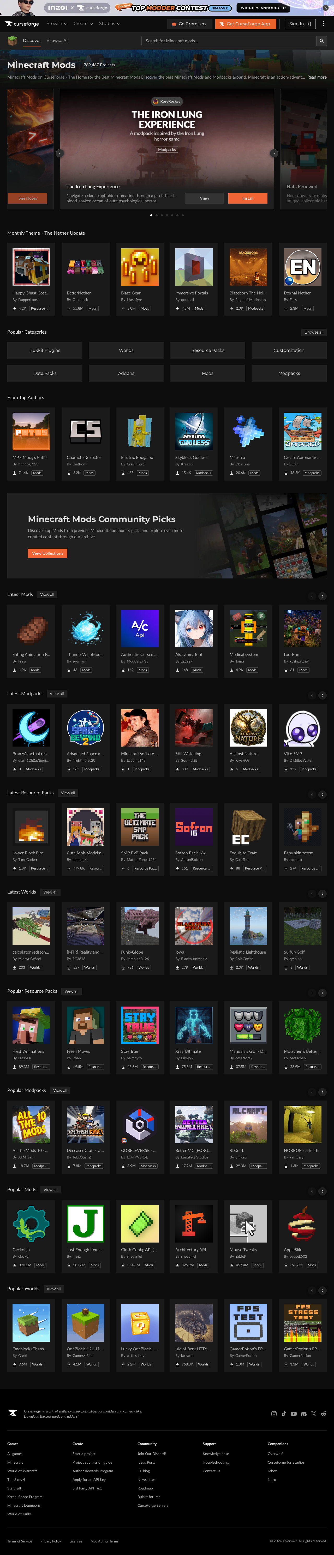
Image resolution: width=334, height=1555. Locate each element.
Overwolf (275, 1454)
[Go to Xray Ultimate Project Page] (194, 1037)
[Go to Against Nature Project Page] (248, 740)
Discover (32, 40)
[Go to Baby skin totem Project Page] (303, 839)
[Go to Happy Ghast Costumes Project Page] (31, 279)
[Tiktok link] (284, 1414)
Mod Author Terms (104, 1541)
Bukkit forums (149, 1497)
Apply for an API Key (89, 1480)
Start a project (84, 1454)
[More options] (323, 24)
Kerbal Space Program (25, 1497)
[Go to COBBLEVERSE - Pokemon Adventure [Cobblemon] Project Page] (140, 1137)
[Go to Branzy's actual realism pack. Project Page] (31, 740)
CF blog (144, 1471)
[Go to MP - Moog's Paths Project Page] (31, 444)
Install (247, 198)
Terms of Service (19, 1541)
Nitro (272, 1480)
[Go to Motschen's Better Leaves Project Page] (303, 1037)
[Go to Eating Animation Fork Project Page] (31, 641)
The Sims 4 (16, 1480)
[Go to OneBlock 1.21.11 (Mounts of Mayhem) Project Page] (86, 1335)
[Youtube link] (294, 1414)
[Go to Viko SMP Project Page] (303, 740)
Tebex (272, 1471)
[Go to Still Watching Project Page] (194, 740)
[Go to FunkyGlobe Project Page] (140, 938)
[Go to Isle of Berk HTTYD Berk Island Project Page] (194, 1335)
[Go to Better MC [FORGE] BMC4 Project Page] (194, 1137)
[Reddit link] (323, 1414)
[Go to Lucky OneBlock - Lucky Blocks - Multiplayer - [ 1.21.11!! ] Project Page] (140, 1335)
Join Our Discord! (152, 1454)
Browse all (314, 332)
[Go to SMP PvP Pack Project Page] (140, 839)
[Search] (322, 41)
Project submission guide (92, 1462)
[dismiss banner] (326, 8)
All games (14, 1454)
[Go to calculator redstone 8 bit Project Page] (31, 938)
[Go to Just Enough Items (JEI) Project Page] (86, 1236)
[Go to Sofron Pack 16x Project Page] (194, 839)
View (204, 198)
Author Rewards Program (93, 1471)
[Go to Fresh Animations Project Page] (31, 1037)
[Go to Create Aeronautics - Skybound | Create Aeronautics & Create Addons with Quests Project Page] (303, 444)
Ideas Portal (147, 1462)
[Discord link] (304, 1414)
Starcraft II (16, 1488)
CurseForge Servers (153, 1505)
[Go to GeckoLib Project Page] (31, 1236)
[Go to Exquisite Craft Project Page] (248, 839)
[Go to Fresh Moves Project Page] (86, 1037)
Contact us (211, 1471)
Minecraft (15, 1462)
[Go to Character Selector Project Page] (86, 444)
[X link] (314, 1414)
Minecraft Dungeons (23, 1505)
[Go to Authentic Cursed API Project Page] (140, 641)
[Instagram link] (274, 1414)
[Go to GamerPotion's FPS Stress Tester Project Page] (303, 1335)
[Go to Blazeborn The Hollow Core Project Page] (248, 279)
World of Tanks (19, 1514)
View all (47, 594)
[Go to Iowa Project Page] (194, 938)
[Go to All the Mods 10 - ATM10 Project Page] (31, 1137)
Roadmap (145, 1488)
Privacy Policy (50, 1541)
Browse (57, 23)
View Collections (47, 553)
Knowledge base (216, 1454)
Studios (110, 23)
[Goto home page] (22, 24)
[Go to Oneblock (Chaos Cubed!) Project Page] (31, 1335)
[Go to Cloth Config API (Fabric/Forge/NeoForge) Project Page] (140, 1236)
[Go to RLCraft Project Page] (248, 1137)
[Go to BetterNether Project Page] (86, 279)
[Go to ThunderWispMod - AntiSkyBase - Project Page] (86, 641)
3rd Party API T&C (87, 1488)
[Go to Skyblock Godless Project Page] (194, 444)
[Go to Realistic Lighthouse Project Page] (248, 938)
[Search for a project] (229, 41)
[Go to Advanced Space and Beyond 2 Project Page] (86, 740)
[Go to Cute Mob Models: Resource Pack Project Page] (86, 839)
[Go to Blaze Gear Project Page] (140, 279)
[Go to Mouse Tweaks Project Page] (248, 1236)
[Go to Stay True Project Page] (140, 1037)
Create (84, 23)
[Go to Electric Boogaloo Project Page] (140, 444)
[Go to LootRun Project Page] (303, 641)
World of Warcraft (22, 1471)
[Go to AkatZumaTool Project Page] (194, 641)
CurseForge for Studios (286, 1462)
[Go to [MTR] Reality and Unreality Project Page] (86, 938)
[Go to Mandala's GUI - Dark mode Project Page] (248, 1037)
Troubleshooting (216, 1462)
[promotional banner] (167, 8)
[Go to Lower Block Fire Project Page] (31, 839)
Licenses (75, 1541)
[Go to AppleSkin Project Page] (303, 1236)
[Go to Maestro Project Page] (248, 444)
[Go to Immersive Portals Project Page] (194, 279)
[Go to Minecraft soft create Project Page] (140, 740)
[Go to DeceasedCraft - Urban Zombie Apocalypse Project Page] (86, 1137)
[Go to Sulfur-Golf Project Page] (303, 938)
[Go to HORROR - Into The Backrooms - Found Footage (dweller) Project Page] (303, 1137)
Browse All (57, 40)
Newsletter (146, 1480)
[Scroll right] (322, 596)
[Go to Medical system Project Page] (248, 641)
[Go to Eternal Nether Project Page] (303, 279)
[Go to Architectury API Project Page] (194, 1236)
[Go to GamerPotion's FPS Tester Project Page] (248, 1335)
